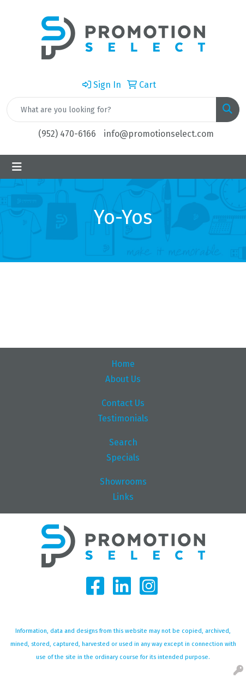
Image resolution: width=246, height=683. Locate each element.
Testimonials (123, 418)
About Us (123, 379)
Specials (123, 457)
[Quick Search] (112, 109)
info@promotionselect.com (159, 134)
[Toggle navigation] (16, 166)
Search (123, 442)
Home (123, 364)
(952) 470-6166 (67, 134)
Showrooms (123, 481)
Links (123, 497)
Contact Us (123, 403)
